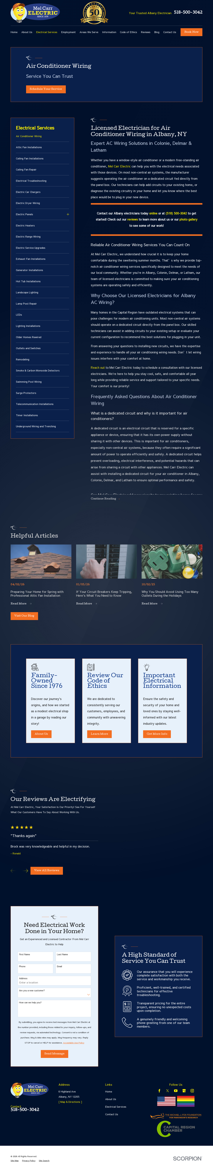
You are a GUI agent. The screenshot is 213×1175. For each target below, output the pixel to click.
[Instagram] (192, 1094)
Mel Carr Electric (119, 168)
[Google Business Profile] (184, 1094)
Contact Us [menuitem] (169, 32)
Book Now (191, 32)
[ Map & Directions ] (70, 1105)
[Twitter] (167, 1094)
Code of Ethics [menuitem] (128, 32)
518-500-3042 (188, 13)
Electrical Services (115, 1110)
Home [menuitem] (14, 32)
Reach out (98, 369)
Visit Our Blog (24, 617)
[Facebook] (159, 1094)
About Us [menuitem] (26, 32)
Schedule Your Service (46, 90)
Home (108, 1095)
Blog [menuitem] (156, 32)
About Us (110, 1102)
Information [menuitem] (109, 32)
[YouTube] (176, 1094)
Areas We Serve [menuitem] (89, 32)
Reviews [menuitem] (145, 32)
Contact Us (111, 1117)
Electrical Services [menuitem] (46, 32)
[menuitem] (42, 139)
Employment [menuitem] (68, 32)
